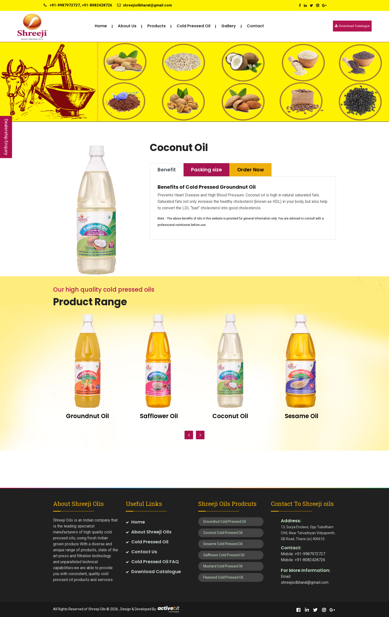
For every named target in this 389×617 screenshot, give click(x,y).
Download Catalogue (352, 26)
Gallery (228, 26)
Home (101, 26)
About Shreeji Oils (151, 532)
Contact (255, 26)
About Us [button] (127, 26)
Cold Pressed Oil (149, 542)
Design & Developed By (138, 609)
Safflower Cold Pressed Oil (223, 555)
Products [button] (156, 26)
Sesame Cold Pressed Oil (222, 544)
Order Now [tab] (250, 169)
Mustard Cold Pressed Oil (222, 566)
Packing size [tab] (206, 169)
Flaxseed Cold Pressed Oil (223, 577)
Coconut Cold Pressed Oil (222, 533)
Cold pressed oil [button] (193, 26)
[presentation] (188, 435)
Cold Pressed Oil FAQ (155, 561)
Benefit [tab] (167, 169)
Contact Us (144, 552)
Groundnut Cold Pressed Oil (224, 522)
